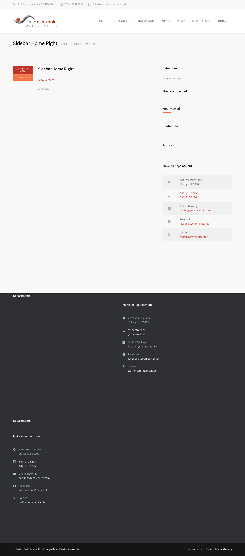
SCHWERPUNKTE (145, 21)
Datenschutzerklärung (218, 549)
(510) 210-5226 (188, 197)
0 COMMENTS (23, 77)
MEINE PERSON (201, 21)
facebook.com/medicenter (194, 223)
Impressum (195, 549)
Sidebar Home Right (56, 69)
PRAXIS (181, 21)
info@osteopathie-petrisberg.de (110, 4)
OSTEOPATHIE (120, 21)
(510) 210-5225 (188, 193)
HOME (101, 21)
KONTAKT (223, 21)
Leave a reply (46, 80)
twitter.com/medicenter (193, 236)
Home (64, 44)
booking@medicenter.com (195, 210)
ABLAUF (166, 21)
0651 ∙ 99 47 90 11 (74, 4)
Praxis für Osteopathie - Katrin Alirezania (54, 549)
